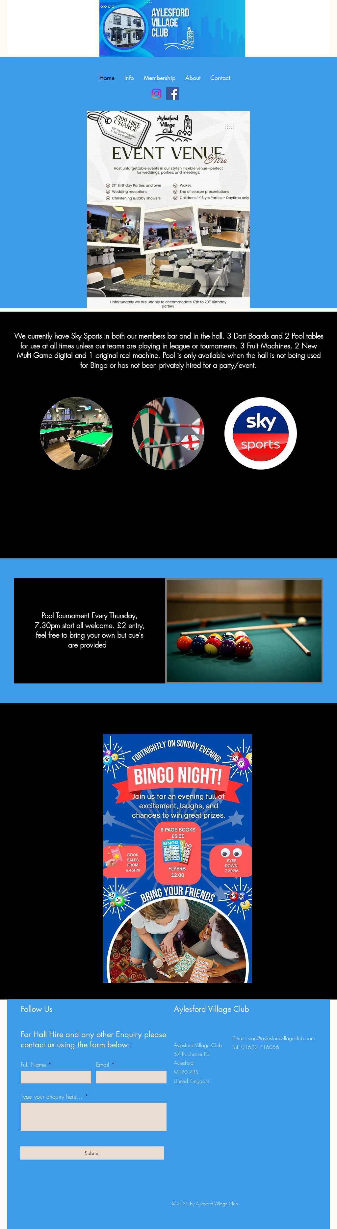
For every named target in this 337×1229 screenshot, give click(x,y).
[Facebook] (172, 93)
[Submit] (92, 1153)
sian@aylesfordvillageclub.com (281, 1038)
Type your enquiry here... (52, 1096)
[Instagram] (156, 93)
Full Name (33, 1064)
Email (102, 1064)
